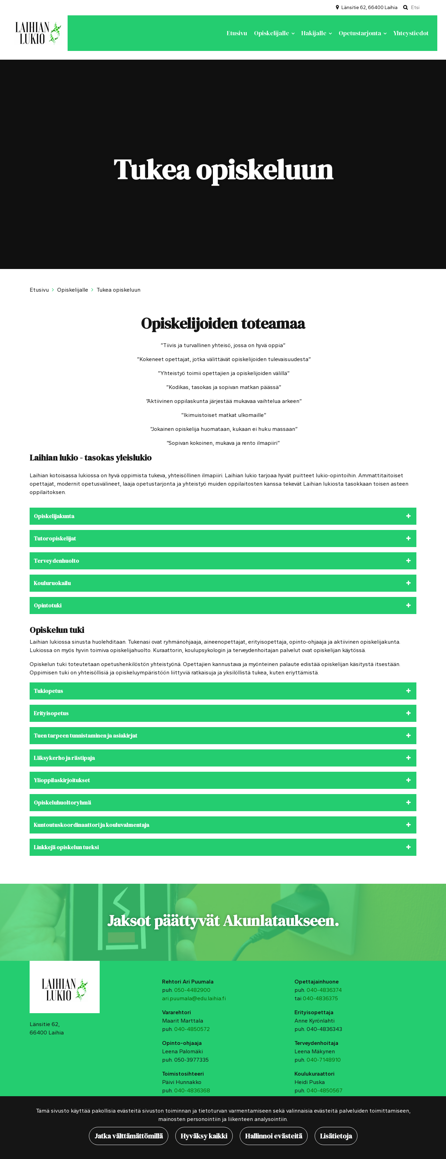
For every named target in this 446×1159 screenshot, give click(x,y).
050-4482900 (192, 990)
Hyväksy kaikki (204, 1136)
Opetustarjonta (361, 33)
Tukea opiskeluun (118, 289)
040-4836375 (320, 998)
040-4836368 (192, 1090)
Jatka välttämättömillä (128, 1136)
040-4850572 (192, 1029)
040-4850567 (325, 1090)
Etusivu (237, 33)
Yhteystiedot (411, 33)
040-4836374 (324, 990)
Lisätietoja (336, 1136)
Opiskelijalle (272, 33)
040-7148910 (324, 1059)
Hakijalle (314, 33)
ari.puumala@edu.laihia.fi (194, 998)
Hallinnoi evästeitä (273, 1136)
